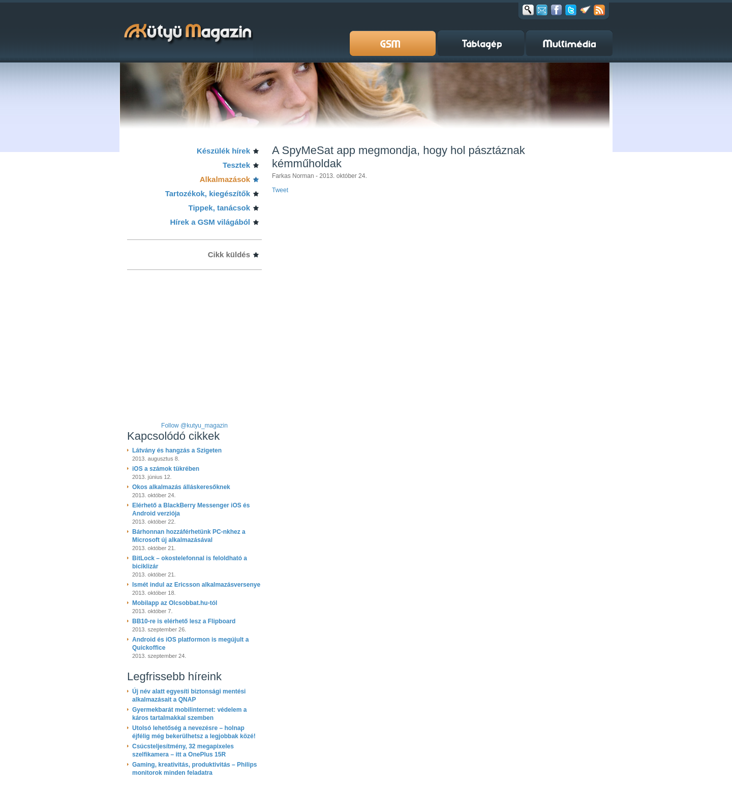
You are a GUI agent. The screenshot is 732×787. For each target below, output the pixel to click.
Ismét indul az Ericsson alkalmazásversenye (196, 584)
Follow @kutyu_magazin (194, 425)
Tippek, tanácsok (219, 207)
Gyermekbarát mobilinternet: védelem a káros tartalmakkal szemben (189, 713)
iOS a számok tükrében (165, 468)
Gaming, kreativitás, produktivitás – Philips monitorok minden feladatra (194, 768)
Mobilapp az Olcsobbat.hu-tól (174, 603)
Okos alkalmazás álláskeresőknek (181, 487)
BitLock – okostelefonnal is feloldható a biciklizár (189, 562)
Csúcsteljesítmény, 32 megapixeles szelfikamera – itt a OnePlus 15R (183, 750)
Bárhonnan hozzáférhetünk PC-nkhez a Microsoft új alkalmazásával (189, 535)
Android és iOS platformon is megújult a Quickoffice (190, 643)
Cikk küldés (229, 254)
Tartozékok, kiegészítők (207, 193)
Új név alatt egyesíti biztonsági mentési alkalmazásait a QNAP (189, 695)
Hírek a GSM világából (210, 222)
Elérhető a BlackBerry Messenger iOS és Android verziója (191, 509)
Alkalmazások (225, 179)
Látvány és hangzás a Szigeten (177, 450)
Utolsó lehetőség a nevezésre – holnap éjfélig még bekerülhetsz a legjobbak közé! (194, 732)
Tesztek (236, 165)
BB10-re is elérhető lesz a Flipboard (183, 621)
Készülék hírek (223, 150)
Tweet (280, 190)
